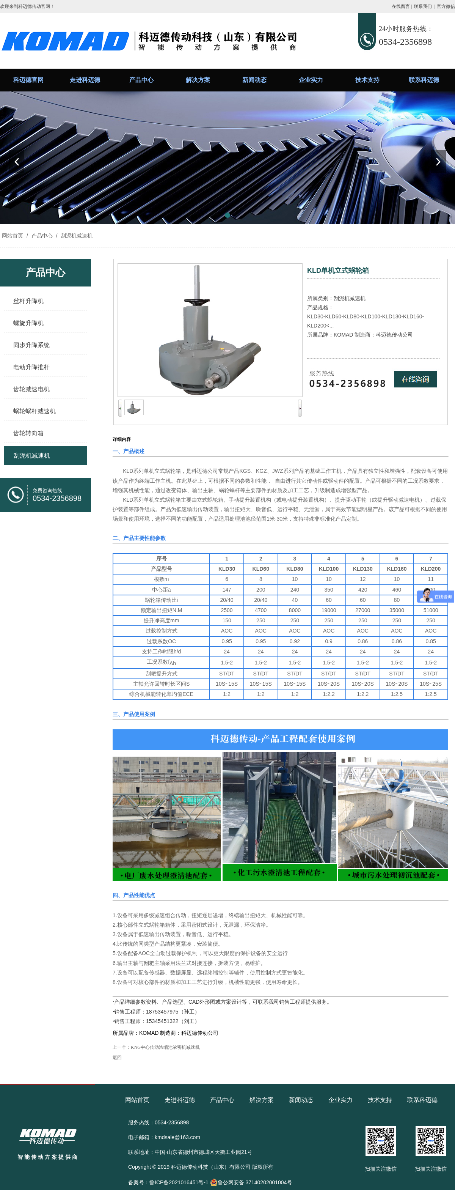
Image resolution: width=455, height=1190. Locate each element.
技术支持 (367, 80)
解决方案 (198, 80)
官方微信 (446, 6)
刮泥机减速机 (76, 236)
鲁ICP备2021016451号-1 (179, 1182)
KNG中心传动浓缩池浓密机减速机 (165, 1047)
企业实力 (311, 80)
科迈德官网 (28, 80)
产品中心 (141, 80)
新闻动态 (254, 80)
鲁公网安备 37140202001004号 (251, 1182)
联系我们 (423, 6)
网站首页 (12, 236)
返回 (117, 1057)
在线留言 (401, 6)
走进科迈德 (85, 80)
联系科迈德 (424, 80)
